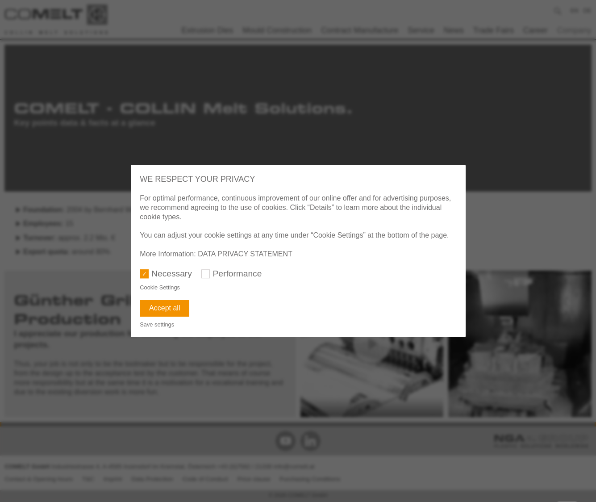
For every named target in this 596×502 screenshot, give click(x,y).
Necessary (171, 273)
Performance (237, 273)
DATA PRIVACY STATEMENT (245, 254)
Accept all (164, 308)
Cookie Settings (160, 287)
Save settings (157, 324)
